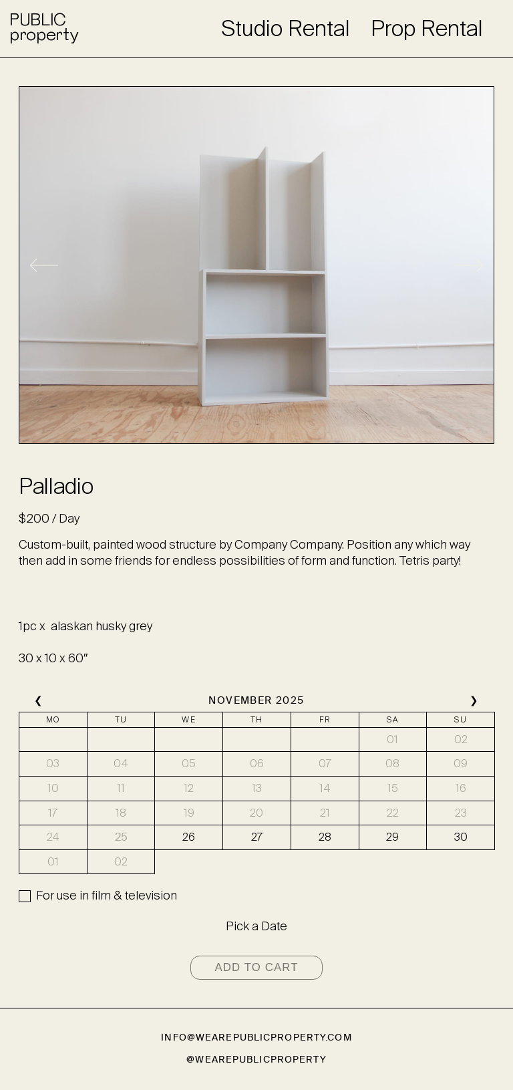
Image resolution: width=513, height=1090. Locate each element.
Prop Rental (427, 29)
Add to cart (256, 967)
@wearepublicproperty (256, 1059)
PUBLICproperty (43, 28)
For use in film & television (106, 896)
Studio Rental (285, 29)
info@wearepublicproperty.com (256, 1037)
